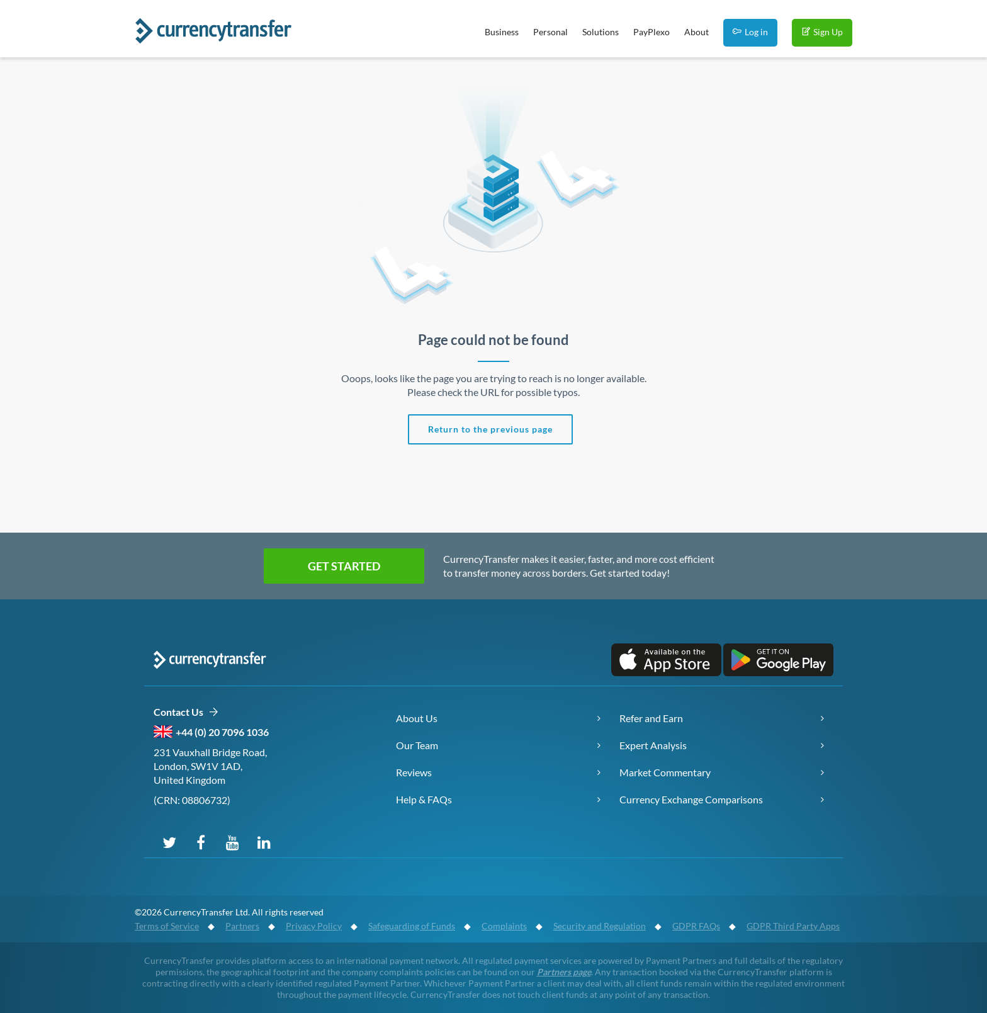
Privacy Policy (314, 925)
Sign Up (822, 31)
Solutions (600, 31)
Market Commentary (665, 772)
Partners (242, 925)
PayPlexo (651, 31)
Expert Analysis (653, 745)
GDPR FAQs (696, 925)
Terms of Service (167, 925)
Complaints (504, 925)
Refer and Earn (651, 718)
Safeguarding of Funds (411, 925)
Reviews (414, 772)
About (696, 31)
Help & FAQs (424, 799)
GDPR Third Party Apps (793, 925)
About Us (416, 718)
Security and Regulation (599, 925)
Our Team (417, 745)
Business (502, 31)
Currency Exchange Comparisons (691, 799)
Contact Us (186, 712)
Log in (750, 31)
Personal (550, 31)
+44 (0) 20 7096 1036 (222, 732)
